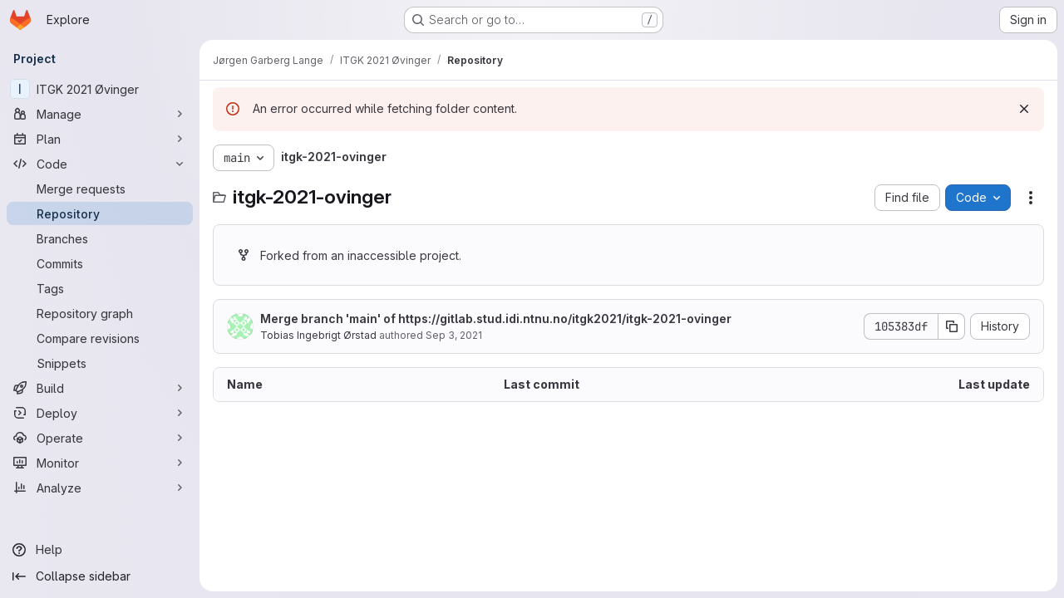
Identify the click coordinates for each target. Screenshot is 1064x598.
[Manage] (100, 113)
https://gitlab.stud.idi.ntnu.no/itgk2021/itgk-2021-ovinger (565, 318)
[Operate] (100, 437)
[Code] (100, 163)
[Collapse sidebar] (100, 576)
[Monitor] (100, 462)
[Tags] (100, 288)
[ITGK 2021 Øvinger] (100, 88)
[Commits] (100, 263)
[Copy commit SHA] (951, 326)
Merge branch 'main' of (496, 318)
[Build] (100, 387)
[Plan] (100, 138)
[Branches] (100, 238)
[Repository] (100, 213)
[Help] (100, 549)
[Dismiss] (1024, 109)
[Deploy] (100, 412)
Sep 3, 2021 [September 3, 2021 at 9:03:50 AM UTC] (454, 335)
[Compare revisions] (100, 338)
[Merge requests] (100, 188)
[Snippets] (100, 363)
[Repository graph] (100, 313)
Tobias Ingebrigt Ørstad (318, 335)
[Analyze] (100, 487)
